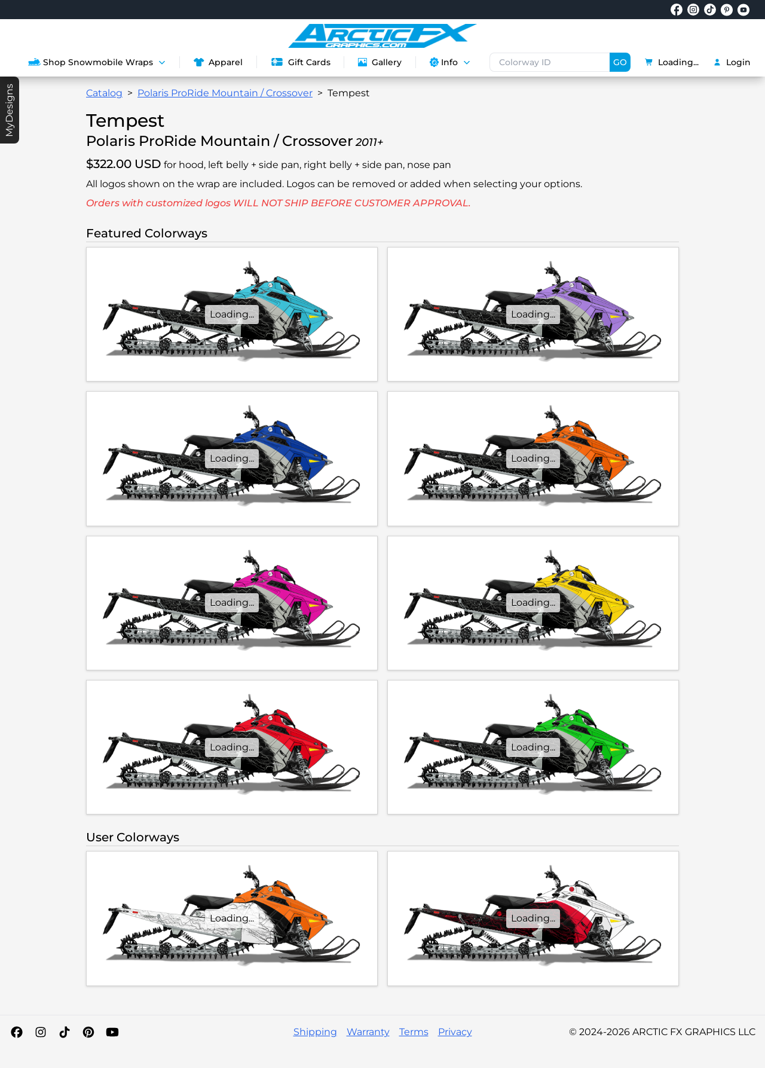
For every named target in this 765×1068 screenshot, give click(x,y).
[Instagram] (40, 1032)
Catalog (104, 93)
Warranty (368, 1032)
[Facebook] (17, 1032)
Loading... (672, 62)
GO (620, 62)
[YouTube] (112, 1032)
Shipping (315, 1032)
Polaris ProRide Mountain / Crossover (225, 93)
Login (732, 62)
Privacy (455, 1032)
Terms (414, 1032)
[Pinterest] (88, 1032)
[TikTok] (64, 1032)
